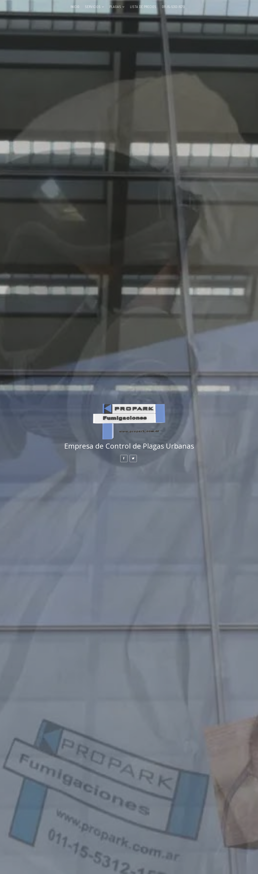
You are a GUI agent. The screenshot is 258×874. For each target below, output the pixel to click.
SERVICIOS (93, 7)
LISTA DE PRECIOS (143, 7)
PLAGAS (115, 7)
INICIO (75, 7)
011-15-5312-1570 (173, 7)
